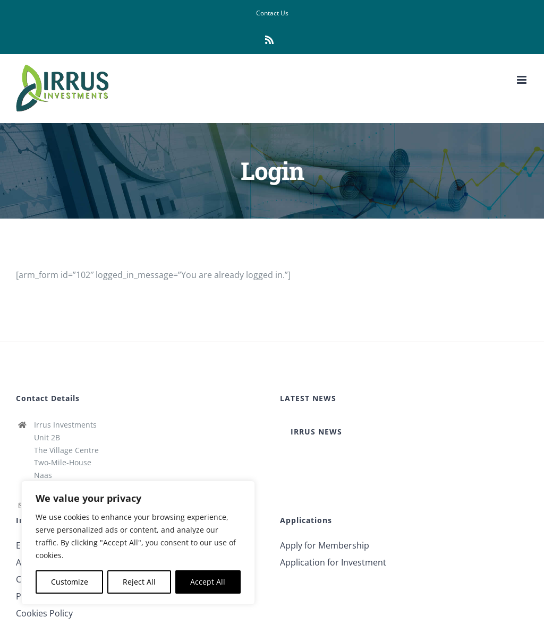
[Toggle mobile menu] (522, 79)
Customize (69, 582)
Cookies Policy (44, 613)
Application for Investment (333, 562)
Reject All (139, 582)
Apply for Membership (324, 545)
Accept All (207, 582)
